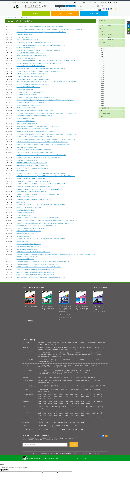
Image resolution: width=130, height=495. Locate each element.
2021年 (102, 58)
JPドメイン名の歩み (74, 386)
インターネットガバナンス (107, 34)
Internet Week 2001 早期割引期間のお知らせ (28, 87)
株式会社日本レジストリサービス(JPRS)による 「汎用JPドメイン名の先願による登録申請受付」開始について (45, 176)
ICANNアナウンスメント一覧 (55, 377)
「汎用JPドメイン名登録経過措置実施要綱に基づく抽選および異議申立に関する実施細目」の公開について (44, 223)
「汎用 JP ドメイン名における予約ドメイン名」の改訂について (33, 181)
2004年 (102, 91)
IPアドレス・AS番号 (65, 13)
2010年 (102, 79)
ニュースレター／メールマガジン (76, 406)
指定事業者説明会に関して (23, 236)
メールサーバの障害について (24, 215)
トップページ (8, 17)
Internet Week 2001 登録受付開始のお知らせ (28, 105)
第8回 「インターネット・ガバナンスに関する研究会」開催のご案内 (34, 152)
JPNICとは (102, 20)
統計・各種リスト (42, 354)
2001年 (102, 97)
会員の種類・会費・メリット (45, 426)
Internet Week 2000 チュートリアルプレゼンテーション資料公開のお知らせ (36, 225)
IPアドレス (102, 23)
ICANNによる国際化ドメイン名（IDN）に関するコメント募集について (35, 136)
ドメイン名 (102, 31)
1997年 (102, 105)
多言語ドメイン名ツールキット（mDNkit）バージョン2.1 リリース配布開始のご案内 (38, 157)
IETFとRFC (40, 380)
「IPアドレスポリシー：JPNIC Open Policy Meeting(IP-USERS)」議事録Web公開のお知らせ (41, 26)
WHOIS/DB (47, 406)
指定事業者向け (26, 422)
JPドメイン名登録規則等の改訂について (27, 39)
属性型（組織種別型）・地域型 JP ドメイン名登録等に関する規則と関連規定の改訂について (40, 277)
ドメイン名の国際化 (67, 380)
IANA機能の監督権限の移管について (74, 370)
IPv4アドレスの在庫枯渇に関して (84, 354)
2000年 (102, 99)
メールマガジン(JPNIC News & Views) (34, 435)
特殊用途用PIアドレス (63, 422)
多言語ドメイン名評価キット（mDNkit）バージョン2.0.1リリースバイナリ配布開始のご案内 (40, 183)
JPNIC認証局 (55, 406)
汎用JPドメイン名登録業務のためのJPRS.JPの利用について (32, 228)
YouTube (81, 429)
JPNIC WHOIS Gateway (91, 6)
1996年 (66, 415)
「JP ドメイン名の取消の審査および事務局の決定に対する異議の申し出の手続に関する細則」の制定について (45, 100)
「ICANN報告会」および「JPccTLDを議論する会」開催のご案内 (33, 42)
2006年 (102, 87)
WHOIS (101, 116)
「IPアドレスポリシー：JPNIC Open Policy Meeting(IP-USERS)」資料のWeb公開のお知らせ (41, 32)
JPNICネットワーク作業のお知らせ (25, 197)
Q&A (83, 2)
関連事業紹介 (67, 365)
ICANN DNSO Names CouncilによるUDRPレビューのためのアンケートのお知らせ (38, 50)
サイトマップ (92, 2)
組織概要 (75, 347)
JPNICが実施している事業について (63, 347)
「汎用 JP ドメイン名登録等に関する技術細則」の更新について (33, 252)
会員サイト (25, 426)
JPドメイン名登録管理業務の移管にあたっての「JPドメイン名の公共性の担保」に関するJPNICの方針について (45, 60)
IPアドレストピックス (94, 353)
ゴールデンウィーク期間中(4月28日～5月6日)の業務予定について (33, 186)
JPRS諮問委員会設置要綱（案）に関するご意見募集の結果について (34, 115)
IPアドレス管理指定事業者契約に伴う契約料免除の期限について (33, 55)
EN (115, 2)
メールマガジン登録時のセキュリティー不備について (30, 102)
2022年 (102, 56)
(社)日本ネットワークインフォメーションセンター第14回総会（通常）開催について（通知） (40, 173)
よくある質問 (98, 354)
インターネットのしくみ (43, 360)
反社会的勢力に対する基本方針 (52, 349)
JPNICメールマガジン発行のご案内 (25, 108)
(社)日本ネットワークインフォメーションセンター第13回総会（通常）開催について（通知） (40, 204)
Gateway (40, 419)
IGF (61, 372)
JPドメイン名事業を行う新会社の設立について (28, 244)
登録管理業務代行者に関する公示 (25, 233)
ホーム (76, 2)
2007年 (102, 85)
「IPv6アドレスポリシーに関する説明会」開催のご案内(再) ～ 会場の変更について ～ (39, 71)
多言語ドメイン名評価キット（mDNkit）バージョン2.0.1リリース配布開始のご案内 (38, 189)
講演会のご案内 (20, 202)
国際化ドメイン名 (42, 367)
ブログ (39, 429)
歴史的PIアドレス (74, 422)
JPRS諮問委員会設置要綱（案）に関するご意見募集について (32, 165)
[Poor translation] (6, 470)
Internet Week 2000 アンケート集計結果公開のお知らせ (31, 191)
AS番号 (54, 422)
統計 (49, 367)
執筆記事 (40, 391)
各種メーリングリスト (67, 429)
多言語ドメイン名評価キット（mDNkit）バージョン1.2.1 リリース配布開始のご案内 (38, 267)
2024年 (102, 52)
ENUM (59, 380)
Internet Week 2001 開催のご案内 (25, 118)
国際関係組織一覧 (59, 370)
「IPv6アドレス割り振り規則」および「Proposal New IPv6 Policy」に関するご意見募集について (42, 142)
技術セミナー (98, 380)
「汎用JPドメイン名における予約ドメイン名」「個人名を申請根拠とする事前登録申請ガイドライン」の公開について (47, 220)
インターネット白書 (95, 389)
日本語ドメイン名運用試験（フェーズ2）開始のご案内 (30, 178)
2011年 (102, 77)
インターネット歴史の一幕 (44, 361)
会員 (87, 406)
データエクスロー (94, 365)
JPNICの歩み (64, 386)
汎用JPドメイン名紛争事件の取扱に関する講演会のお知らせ (32, 168)
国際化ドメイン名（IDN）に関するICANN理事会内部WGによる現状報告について (37, 131)
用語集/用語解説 (92, 342)
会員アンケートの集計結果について (25, 58)
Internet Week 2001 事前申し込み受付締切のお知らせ (30, 66)
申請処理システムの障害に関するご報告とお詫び (29, 207)
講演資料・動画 (101, 342)
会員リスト (102, 347)
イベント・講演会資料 (43, 389)
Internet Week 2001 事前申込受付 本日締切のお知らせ (30, 53)
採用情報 (100, 6)
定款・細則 (82, 347)
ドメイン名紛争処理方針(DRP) (80, 365)
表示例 (45, 419)
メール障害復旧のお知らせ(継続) (25, 210)
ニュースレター (63, 389)
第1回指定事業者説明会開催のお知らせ (26, 249)
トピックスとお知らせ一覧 (20, 17)
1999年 (102, 101)
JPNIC (36, 13)
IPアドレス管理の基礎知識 (44, 353)
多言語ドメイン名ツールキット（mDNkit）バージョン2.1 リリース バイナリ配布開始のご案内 (41, 155)
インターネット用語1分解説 (63, 360)
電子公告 (89, 347)
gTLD (48, 365)
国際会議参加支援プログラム (45, 382)
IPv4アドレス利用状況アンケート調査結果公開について (31, 92)
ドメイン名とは (41, 365)
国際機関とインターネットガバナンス (73, 372)
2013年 (102, 74)
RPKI (54, 380)
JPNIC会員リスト (74, 426)
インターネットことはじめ (92, 360)
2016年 (102, 68)
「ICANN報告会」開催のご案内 (24, 89)
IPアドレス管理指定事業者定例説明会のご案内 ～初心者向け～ (32, 84)
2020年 (102, 60)
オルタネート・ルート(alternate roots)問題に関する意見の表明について (35, 97)
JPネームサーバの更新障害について (25, 121)
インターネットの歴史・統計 (107, 39)
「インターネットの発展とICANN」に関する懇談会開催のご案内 (33, 149)
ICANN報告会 (91, 377)
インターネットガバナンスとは (45, 370)
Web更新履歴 (25, 401)
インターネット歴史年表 (43, 386)
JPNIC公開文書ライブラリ (75, 389)
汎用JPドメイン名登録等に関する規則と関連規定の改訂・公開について (35, 269)
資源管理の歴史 (55, 386)
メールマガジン (54, 389)
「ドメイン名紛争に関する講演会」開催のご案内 (29, 76)
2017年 (102, 66)
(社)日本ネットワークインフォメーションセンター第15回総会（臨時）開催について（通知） (40, 68)
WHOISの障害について (22, 170)
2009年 (102, 81)
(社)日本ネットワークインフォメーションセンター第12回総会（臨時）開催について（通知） (40, 238)
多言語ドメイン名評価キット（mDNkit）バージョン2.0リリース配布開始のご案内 (37, 194)
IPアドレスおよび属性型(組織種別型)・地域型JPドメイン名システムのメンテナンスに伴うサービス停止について (46, 113)
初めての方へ (41, 347)
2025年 (102, 50)
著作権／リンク (54, 453)
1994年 (77, 415)
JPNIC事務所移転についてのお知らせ (26, 94)
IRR (46, 380)
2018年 (102, 64)
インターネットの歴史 (49, 344)
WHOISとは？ (79, 6)
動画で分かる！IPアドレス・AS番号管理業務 (49, 356)
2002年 (102, 95)
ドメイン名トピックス (57, 365)
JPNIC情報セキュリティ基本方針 (80, 453)
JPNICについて (94, 406)
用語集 (53, 360)
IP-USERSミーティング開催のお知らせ (26, 160)
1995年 (72, 415)
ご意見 (64, 367)
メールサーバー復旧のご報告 (24, 34)
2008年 (102, 83)
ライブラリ (102, 42)
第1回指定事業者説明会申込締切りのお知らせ (28, 246)
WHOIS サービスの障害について (25, 259)
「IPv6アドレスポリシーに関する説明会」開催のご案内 (31, 74)
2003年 (102, 93)
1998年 (102, 103)
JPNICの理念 (49, 347)
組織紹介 (66, 377)
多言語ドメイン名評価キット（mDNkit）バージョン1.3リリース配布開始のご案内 (37, 218)
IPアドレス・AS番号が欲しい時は (60, 353)
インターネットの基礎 (105, 25)
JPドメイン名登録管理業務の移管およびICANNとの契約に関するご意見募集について (38, 63)
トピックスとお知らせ (27, 394)
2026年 (102, 48)
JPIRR (69, 342)
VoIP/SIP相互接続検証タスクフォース (83, 380)
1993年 (82, 415)
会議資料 (86, 389)
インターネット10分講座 (78, 360)
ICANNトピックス (42, 377)
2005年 (102, 89)
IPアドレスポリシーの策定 (59, 354)
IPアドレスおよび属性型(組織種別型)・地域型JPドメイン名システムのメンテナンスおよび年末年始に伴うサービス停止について (50, 29)
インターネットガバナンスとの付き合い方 (48, 372)
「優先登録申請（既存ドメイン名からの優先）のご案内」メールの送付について (37, 264)
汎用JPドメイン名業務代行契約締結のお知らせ (28, 231)
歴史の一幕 (98, 386)
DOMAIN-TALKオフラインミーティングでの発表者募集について (33, 79)
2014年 (102, 72)
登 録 (73, 444)
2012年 (102, 76)
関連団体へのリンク (67, 349)
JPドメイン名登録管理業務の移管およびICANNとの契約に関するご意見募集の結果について (40, 45)
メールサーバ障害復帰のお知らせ (25, 212)
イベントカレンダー (105, 113)
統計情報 (40, 344)
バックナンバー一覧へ (101, 287)
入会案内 (95, 347)
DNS (57, 342)
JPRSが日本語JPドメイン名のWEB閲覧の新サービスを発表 (32, 128)
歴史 (72, 377)
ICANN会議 (83, 377)
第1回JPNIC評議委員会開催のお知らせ (26, 147)
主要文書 (77, 377)
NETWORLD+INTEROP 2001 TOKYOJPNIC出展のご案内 (31, 163)
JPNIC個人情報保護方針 (65, 453)
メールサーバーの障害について (24, 37)
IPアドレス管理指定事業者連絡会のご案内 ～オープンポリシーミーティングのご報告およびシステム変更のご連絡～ (46, 81)
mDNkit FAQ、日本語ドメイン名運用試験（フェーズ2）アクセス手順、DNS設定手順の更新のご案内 (43, 144)
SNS (75, 429)
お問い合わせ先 (45, 453)
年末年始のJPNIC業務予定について (25, 47)
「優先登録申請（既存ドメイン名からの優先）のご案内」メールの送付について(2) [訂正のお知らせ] (42, 261)
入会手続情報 (57, 426)
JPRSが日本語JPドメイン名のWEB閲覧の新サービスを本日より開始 (34, 110)
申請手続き (40, 422)
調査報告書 (46, 391)
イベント (54, 367)
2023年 (102, 54)
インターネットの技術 (105, 37)
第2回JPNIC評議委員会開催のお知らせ (26, 123)
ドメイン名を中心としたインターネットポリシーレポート (52, 373)
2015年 (102, 70)
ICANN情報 (87, 370)
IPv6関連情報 (41, 342)
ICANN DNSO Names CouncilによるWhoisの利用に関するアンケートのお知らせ (37, 126)
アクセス (101, 2)
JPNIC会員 (94, 13)
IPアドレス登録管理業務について (79, 353)
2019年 (102, 62)
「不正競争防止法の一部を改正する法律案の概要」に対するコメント (34, 199)
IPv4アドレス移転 (50, 342)
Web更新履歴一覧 (104, 108)
